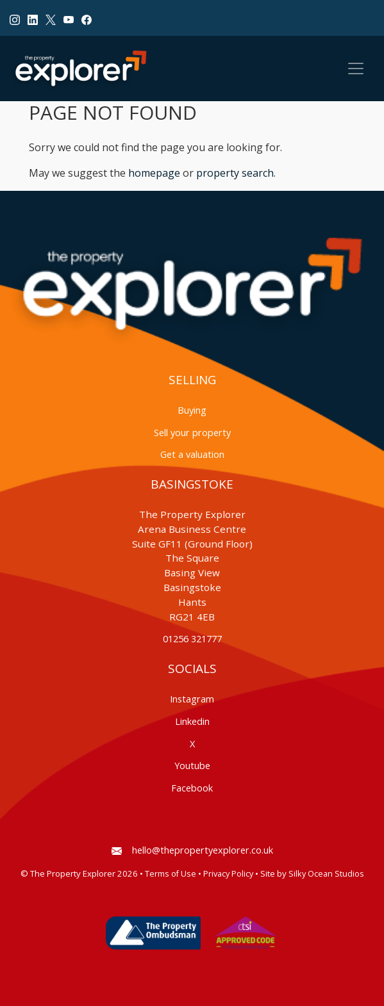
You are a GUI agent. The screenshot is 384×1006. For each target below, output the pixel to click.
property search (235, 173)
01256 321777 (192, 639)
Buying (192, 410)
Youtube (192, 765)
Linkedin (192, 721)
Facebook (192, 788)
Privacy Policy (228, 873)
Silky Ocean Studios (326, 873)
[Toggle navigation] (356, 68)
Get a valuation (192, 454)
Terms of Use (170, 873)
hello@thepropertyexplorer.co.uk (192, 850)
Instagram (192, 699)
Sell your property (192, 432)
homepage (154, 173)
